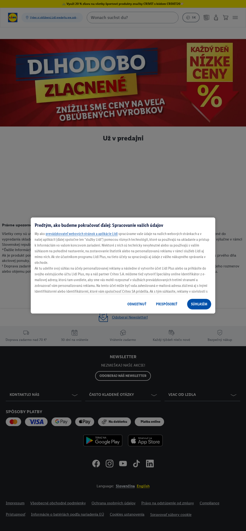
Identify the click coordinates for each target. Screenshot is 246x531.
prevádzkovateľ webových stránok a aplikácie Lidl (82, 233)
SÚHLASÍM (199, 304)
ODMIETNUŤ (136, 304)
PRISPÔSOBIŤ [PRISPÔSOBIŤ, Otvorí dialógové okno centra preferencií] (166, 304)
